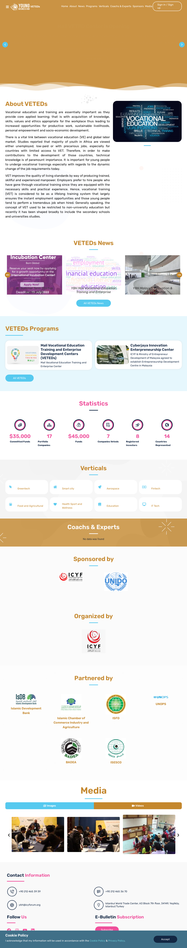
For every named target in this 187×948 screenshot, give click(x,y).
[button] (5, 44)
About (73, 6)
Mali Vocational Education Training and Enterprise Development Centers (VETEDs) (62, 351)
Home (64, 6)
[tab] (49, 805)
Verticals (104, 6)
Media (148, 6)
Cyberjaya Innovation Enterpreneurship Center (152, 347)
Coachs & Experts (120, 6)
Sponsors (138, 6)
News (81, 6)
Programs (91, 6)
